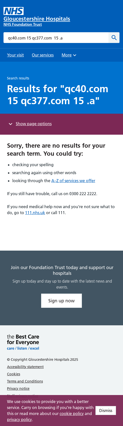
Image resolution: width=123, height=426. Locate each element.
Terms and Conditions (25, 381)
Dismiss (105, 410)
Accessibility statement (25, 367)
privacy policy (19, 419)
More (70, 56)
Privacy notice (18, 388)
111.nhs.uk (35, 212)
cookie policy (72, 413)
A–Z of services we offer (73, 180)
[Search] (113, 37)
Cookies (13, 374)
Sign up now (61, 301)
